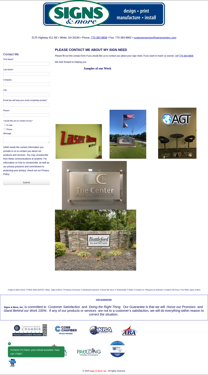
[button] (12, 362)
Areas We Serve (107, 290)
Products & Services (72, 290)
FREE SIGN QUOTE (35, 290)
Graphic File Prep (172, 290)
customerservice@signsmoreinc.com (155, 37)
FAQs (131, 290)
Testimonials (121, 290)
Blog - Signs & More (54, 290)
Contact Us (139, 290)
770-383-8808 (98, 37)
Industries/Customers (90, 290)
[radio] (26, 125)
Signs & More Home (17, 290)
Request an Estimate (154, 290)
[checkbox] (26, 127)
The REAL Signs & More (190, 290)
